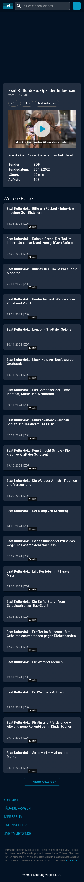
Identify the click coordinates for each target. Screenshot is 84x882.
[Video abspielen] (42, 129)
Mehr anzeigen (41, 782)
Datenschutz (15, 825)
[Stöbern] (77, 6)
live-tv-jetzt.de (17, 834)
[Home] (9, 6)
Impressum (13, 817)
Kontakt (10, 800)
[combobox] (46, 6)
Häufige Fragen (17, 808)
